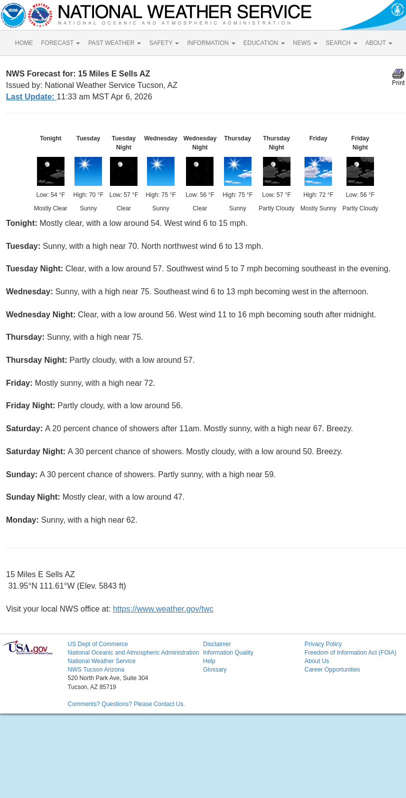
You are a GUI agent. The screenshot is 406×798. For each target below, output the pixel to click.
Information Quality (228, 652)
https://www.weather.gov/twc (163, 609)
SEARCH (341, 42)
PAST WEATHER (114, 42)
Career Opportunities (332, 669)
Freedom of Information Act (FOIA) (350, 652)
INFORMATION (211, 42)
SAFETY (164, 42)
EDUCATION (264, 42)
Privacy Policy (323, 644)
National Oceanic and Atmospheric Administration (133, 652)
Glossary (214, 669)
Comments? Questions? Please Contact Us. (126, 704)
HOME (24, 42)
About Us (316, 661)
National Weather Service (102, 661)
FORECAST (60, 42)
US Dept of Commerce (98, 644)
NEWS (305, 42)
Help (209, 661)
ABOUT (379, 42)
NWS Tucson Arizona (96, 669)
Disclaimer (217, 644)
